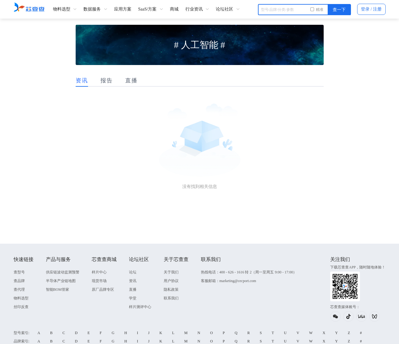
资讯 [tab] (82, 80)
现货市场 (99, 281)
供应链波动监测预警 (62, 272)
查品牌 (19, 281)
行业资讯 (197, 9)
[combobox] (304, 9)
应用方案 (122, 9)
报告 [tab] (106, 80)
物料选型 (65, 9)
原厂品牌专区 (103, 289)
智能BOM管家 (57, 289)
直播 (132, 289)
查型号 (19, 272)
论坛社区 (228, 9)
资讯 (132, 281)
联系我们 (171, 298)
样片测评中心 (140, 307)
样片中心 (99, 272)
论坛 (132, 272)
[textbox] (304, 9)
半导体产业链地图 (61, 281)
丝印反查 (21, 307)
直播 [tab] (131, 80)
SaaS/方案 (150, 9)
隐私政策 (171, 289)
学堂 (132, 298)
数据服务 (95, 9)
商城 (174, 9)
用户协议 (171, 281)
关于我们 (171, 272)
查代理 (19, 289)
